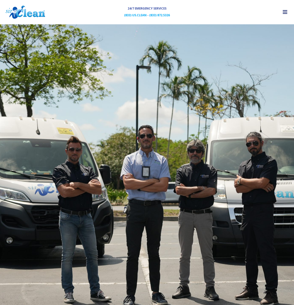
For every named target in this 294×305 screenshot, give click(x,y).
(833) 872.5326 (159, 15)
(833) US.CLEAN (135, 15)
